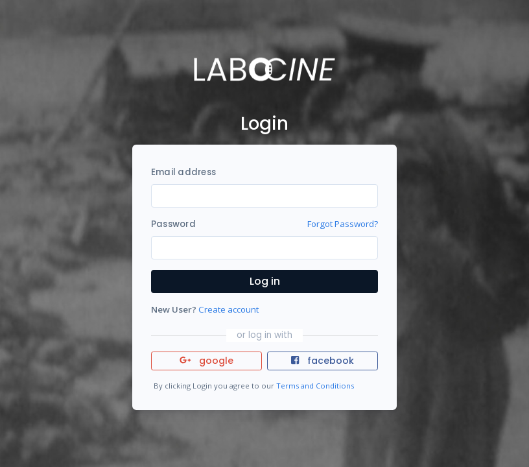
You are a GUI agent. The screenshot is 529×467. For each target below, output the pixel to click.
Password (173, 224)
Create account (228, 309)
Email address (183, 172)
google (206, 360)
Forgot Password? (342, 224)
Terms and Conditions (315, 385)
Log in (265, 281)
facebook (322, 360)
